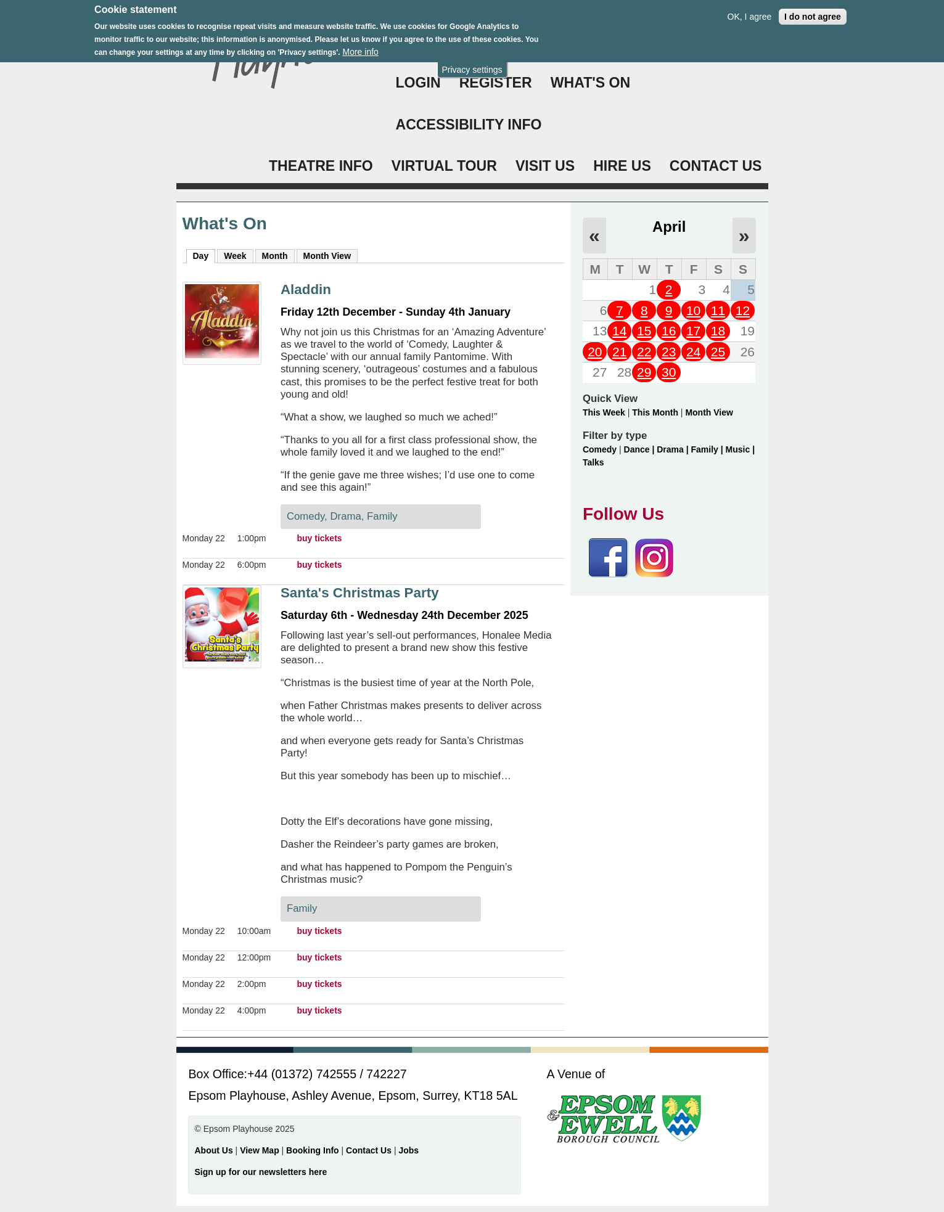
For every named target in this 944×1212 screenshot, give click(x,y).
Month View (327, 256)
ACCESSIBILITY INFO (469, 125)
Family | (708, 449)
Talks (593, 462)
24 (693, 352)
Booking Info (312, 1150)
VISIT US (545, 166)
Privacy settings (471, 65)
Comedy (600, 449)
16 (669, 331)
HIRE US (622, 166)
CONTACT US (716, 166)
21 (619, 352)
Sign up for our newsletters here (261, 1172)
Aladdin (306, 289)
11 (718, 310)
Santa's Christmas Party (360, 592)
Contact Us (370, 1150)
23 (669, 352)
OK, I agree (750, 12)
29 (644, 372)
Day (204, 255)
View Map (260, 1150)
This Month (655, 412)
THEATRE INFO (321, 166)
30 (669, 372)
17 (693, 331)
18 (718, 331)
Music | (740, 449)
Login (418, 83)
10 (693, 310)
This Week (604, 412)
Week (235, 256)
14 (619, 331)
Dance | (640, 449)
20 (595, 352)
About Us (214, 1150)
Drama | (674, 449)
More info (360, 47)
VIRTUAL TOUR (444, 166)
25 (718, 352)
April (669, 226)
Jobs (408, 1150)
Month (275, 256)
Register (495, 83)
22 (644, 352)
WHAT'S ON (591, 83)
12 (743, 310)
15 (644, 331)
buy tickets (319, 538)
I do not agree (812, 12)
